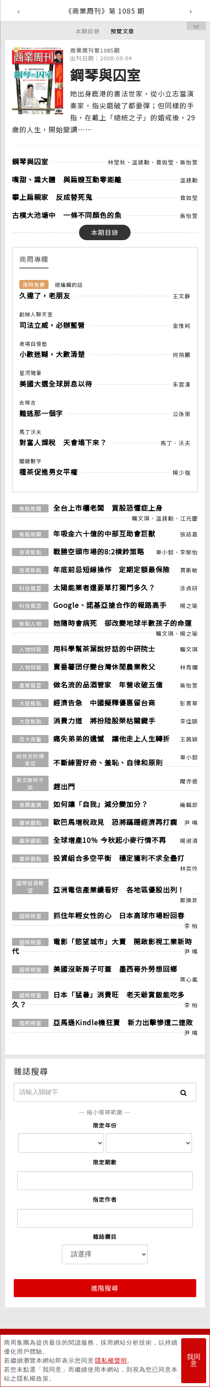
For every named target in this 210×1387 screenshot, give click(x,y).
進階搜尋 (105, 1287)
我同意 (194, 1361)
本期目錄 (88, 31)
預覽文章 (122, 31)
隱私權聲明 (111, 1360)
